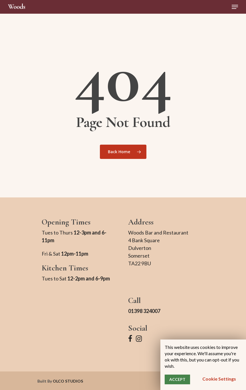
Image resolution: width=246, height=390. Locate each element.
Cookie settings (219, 378)
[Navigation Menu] (235, 7)
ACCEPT (177, 379)
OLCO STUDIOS (68, 381)
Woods (16, 6)
